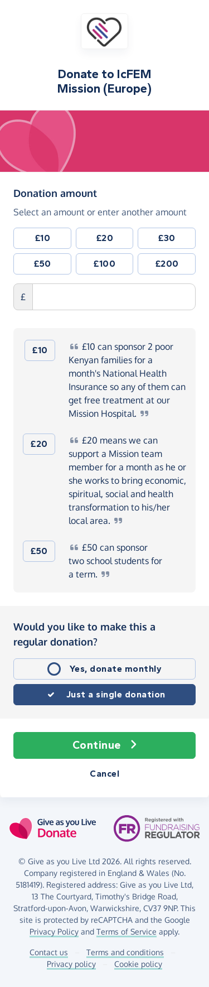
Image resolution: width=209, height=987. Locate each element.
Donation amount (55, 192)
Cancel (104, 773)
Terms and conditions (125, 952)
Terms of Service (126, 931)
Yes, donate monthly (116, 668)
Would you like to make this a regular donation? (84, 634)
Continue (104, 745)
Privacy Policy (54, 931)
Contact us (49, 952)
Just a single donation (116, 694)
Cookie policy (138, 964)
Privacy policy (71, 964)
